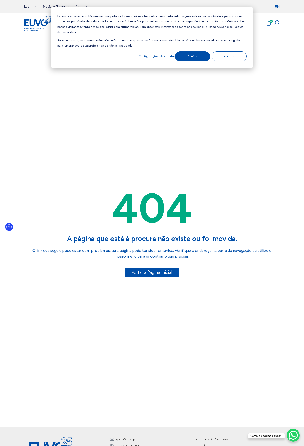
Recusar (229, 56)
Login (30, 6)
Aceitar (192, 56)
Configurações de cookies (156, 56)
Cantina (81, 6)
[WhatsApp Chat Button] (293, 435)
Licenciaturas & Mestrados (210, 439)
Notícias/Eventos (56, 6)
